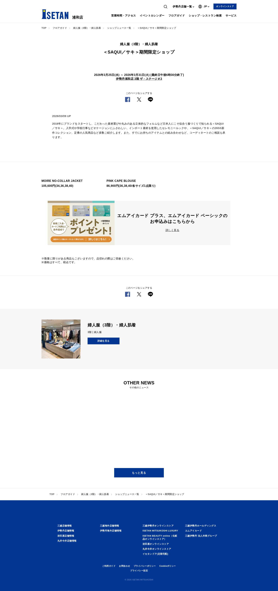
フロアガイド (176, 15)
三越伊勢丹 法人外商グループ (201, 535)
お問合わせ (124, 566)
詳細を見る (104, 341)
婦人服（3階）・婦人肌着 (87, 28)
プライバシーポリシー (145, 566)
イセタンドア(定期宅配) (155, 554)
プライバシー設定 (139, 570)
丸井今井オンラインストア (157, 549)
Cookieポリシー (167, 566)
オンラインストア (225, 6)
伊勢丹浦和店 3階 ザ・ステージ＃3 (139, 78)
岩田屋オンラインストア (156, 544)
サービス (231, 15)
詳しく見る (172, 230)
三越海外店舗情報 (109, 525)
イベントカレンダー (152, 15)
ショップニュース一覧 (119, 28)
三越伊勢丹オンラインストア (158, 525)
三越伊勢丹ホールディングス (200, 525)
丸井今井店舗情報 (67, 540)
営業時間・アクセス (123, 15)
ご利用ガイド (108, 566)
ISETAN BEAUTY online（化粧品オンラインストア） (160, 537)
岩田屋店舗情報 (65, 535)
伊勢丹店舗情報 (65, 530)
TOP (43, 28)
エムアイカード (193, 530)
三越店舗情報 (64, 525)
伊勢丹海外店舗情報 (111, 530)
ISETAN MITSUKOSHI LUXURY (160, 530)
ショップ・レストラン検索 (205, 15)
